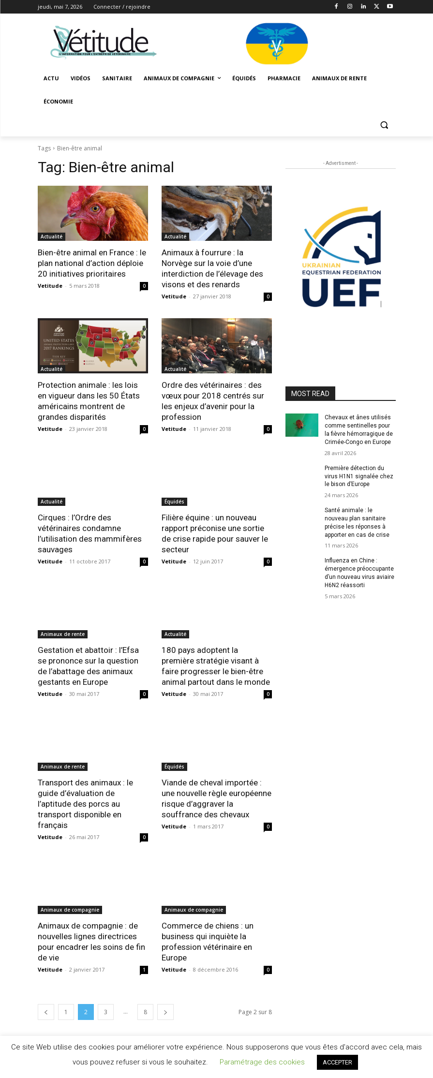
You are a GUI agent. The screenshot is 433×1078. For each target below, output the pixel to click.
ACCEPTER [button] (337, 1062)
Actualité (51, 236)
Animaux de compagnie (70, 909)
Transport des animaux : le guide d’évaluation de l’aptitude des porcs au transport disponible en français (85, 804)
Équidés (174, 501)
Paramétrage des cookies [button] (262, 1062)
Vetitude (50, 285)
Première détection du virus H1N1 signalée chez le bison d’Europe (359, 476)
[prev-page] (46, 1012)
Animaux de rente (63, 634)
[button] (384, 125)
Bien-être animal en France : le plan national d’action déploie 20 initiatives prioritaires (92, 263)
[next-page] (165, 1012)
